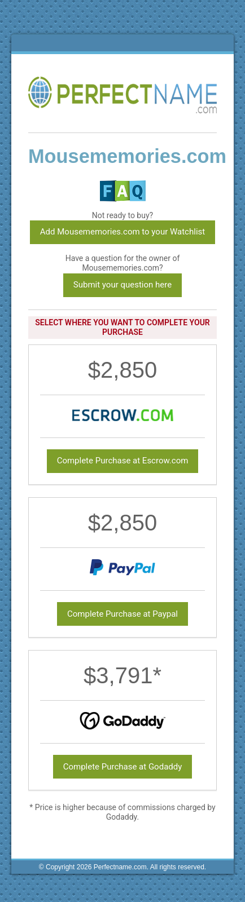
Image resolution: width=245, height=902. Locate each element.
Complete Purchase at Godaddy (122, 767)
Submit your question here (122, 285)
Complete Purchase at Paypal (122, 614)
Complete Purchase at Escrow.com (123, 461)
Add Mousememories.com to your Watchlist (122, 232)
